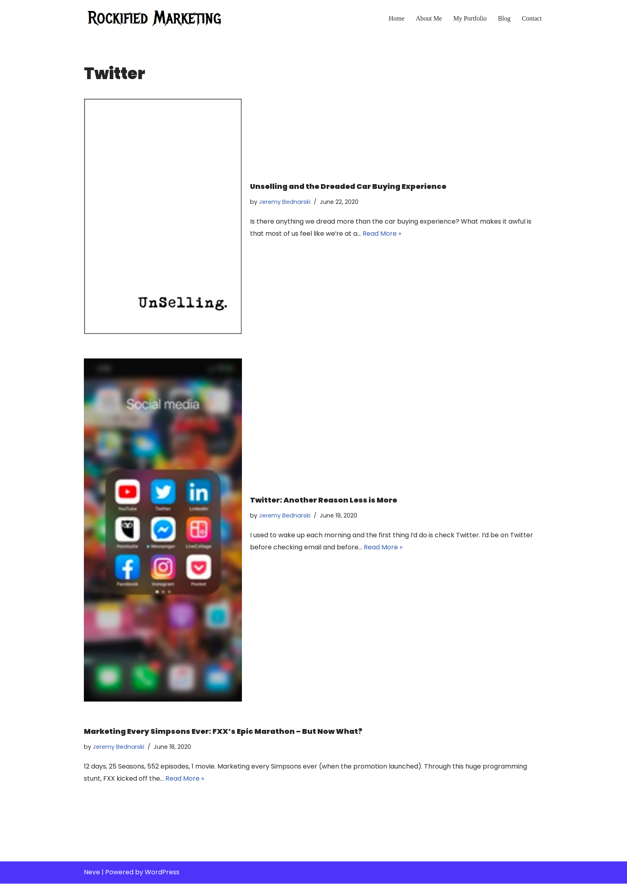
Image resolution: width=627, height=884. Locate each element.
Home (396, 18)
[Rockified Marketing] (154, 18)
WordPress (162, 873)
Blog (504, 18)
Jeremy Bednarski (284, 201)
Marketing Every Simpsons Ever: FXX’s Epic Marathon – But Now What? (223, 731)
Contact (532, 18)
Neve (92, 873)
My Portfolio (469, 18)
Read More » (382, 233)
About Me (428, 18)
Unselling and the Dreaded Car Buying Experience (348, 186)
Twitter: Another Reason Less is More (323, 500)
